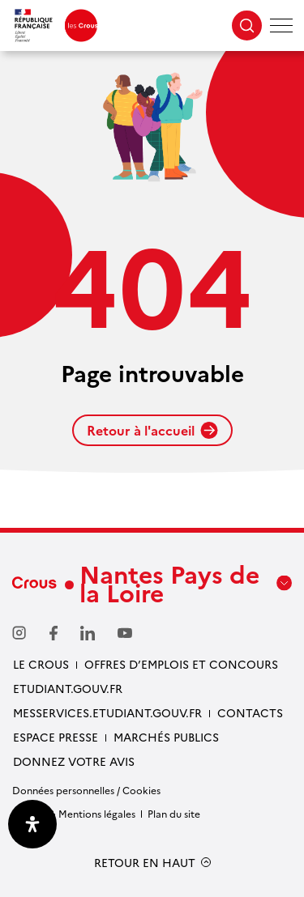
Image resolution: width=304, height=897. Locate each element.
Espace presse (55, 737)
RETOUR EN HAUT (144, 862)
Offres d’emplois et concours (181, 664)
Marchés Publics (166, 737)
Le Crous (41, 664)
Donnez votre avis (74, 761)
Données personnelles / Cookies (86, 790)
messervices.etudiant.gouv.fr (107, 712)
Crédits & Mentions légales (73, 813)
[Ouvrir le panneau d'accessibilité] (32, 824)
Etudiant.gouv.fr (67, 688)
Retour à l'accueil (152, 430)
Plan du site (174, 813)
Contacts (250, 712)
